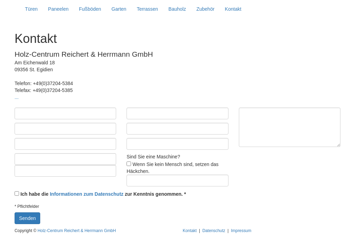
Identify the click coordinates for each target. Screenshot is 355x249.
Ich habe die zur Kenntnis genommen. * (103, 194)
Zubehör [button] (205, 9)
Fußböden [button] (90, 9)
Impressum (241, 230)
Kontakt (190, 230)
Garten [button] (119, 9)
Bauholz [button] (177, 9)
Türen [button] (31, 9)
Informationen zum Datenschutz (86, 194)
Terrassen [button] (147, 9)
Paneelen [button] (58, 9)
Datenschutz (213, 230)
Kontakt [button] (233, 9)
